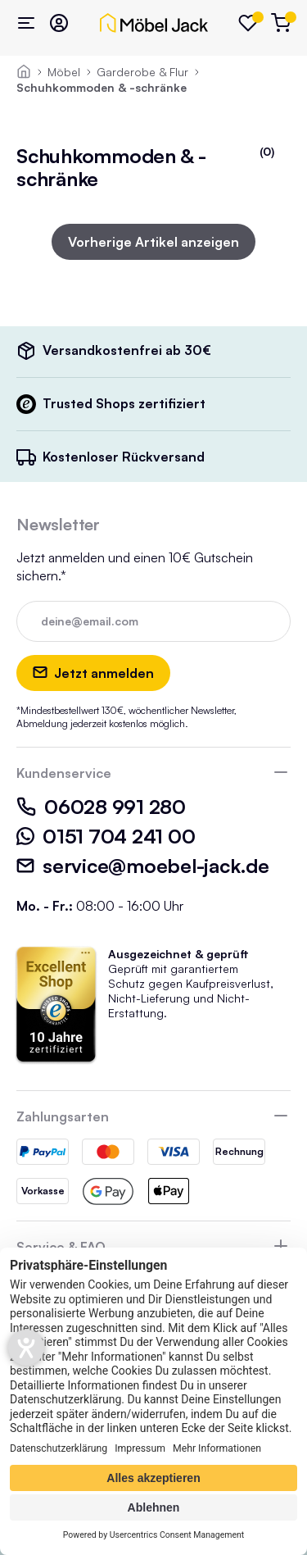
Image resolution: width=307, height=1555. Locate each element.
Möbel (63, 72)
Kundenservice (63, 773)
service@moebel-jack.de (142, 865)
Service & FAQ (61, 1247)
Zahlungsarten (62, 1116)
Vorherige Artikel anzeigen (153, 242)
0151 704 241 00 (105, 836)
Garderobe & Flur (142, 72)
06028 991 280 (101, 806)
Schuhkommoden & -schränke (101, 87)
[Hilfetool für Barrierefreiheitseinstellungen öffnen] (26, 1348)
